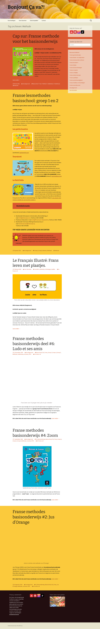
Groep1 (36, 250)
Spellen (53, 269)
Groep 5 (59, 352)
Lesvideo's (37, 269)
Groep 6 (19, 441)
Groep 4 (54, 352)
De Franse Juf (37, 354)
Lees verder (16, 80)
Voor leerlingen (11, 20)
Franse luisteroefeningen (76, 67)
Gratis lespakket (34, 20)
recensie (26, 354)
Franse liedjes (73, 65)
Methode (44, 83)
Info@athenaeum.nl (24, 218)
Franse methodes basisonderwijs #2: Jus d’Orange (33, 517)
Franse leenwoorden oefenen (77, 60)
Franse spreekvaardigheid (76, 80)
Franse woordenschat (75, 85)
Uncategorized (26, 83)
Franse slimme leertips (75, 75)
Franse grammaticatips (75, 55)
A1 (36, 439)
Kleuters (45, 250)
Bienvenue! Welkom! (74, 52)
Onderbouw (57, 83)
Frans (40, 83)
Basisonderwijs (41, 439)
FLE (43, 352)
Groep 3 (50, 352)
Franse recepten (74, 70)
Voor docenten (22, 20)
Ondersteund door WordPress (15, 625)
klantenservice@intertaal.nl (27, 224)
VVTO (30, 354)
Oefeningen (48, 269)
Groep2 (40, 250)
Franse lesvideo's (74, 62)
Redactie (16, 85)
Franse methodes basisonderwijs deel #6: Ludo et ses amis (34, 343)
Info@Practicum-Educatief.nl (40, 220)
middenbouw (50, 83)
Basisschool (36, 83)
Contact (44, 20)
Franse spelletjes (74, 77)
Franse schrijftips (74, 72)
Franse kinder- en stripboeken (77, 57)
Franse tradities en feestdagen (77, 82)
